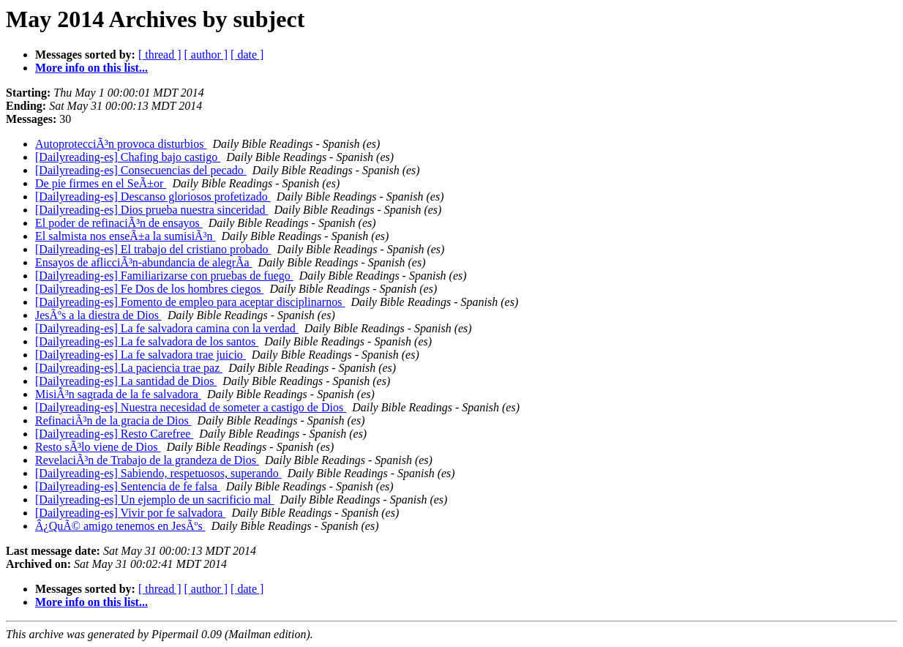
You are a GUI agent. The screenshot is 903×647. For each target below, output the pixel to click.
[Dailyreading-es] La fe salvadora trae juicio (140, 354)
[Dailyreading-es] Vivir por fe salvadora (130, 512)
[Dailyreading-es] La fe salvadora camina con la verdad (167, 328)
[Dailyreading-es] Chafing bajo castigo (127, 157)
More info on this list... (91, 67)
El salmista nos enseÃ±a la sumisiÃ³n (125, 236)
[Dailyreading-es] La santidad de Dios (126, 381)
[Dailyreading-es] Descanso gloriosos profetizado (153, 196)
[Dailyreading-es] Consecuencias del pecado (141, 170)
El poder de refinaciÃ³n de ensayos (119, 223)
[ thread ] (159, 54)
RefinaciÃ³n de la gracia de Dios (113, 420)
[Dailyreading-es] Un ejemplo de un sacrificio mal (154, 499)
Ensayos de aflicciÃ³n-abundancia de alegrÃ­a (143, 262)
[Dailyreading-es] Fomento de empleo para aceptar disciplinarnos (190, 302)
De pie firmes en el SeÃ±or (100, 183)
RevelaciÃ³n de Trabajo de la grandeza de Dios (147, 460)
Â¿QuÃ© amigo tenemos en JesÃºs (120, 526)
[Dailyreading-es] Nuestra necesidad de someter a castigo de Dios (190, 407)
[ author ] (206, 54)
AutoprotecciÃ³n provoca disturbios (121, 144)
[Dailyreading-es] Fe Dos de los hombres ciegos (149, 289)
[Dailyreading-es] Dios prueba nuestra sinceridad (152, 209)
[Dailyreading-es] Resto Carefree (114, 433)
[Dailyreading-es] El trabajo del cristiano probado (153, 249)
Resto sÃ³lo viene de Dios (97, 447)
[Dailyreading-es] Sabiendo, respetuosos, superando (158, 473)
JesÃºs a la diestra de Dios (98, 315)
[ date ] (247, 54)
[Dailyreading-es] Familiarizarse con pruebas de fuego (164, 275)
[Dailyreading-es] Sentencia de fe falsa (127, 486)
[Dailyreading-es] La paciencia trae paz (128, 368)
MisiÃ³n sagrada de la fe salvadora (118, 394)
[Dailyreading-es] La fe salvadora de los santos (146, 341)
